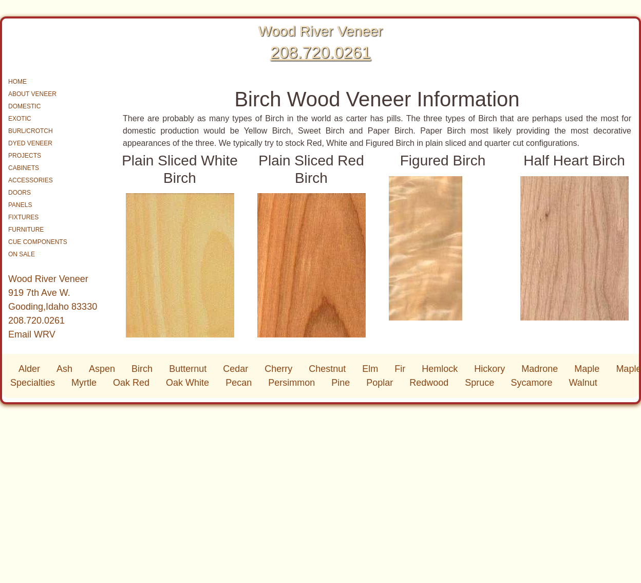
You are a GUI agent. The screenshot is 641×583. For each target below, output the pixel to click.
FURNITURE (26, 229)
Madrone (539, 369)
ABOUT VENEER (32, 94)
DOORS (19, 192)
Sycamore (531, 383)
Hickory (489, 369)
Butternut (187, 369)
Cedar (235, 369)
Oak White (187, 383)
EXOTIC (19, 118)
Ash (64, 369)
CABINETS (23, 168)
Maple (586, 369)
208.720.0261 (320, 52)
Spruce (479, 383)
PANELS (20, 205)
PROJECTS (24, 155)
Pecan (238, 383)
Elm (370, 369)
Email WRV (31, 334)
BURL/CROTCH (30, 131)
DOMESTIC (24, 106)
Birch (142, 369)
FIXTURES (23, 217)
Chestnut (327, 369)
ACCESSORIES (30, 180)
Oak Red (131, 383)
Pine (340, 383)
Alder (29, 369)
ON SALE (21, 254)
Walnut (583, 383)
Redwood (428, 383)
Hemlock (440, 369)
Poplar (379, 383)
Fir (399, 369)
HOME (17, 81)
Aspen (102, 369)
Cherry (278, 369)
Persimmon (291, 383)
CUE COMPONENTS (37, 242)
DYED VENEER (30, 143)
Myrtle (84, 383)
